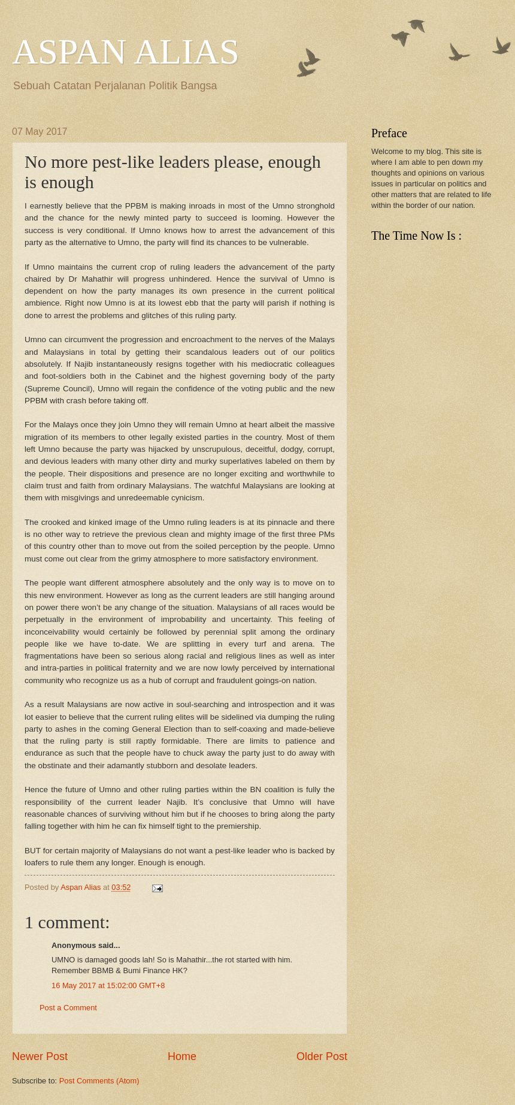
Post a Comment (68, 1007)
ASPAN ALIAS (126, 51)
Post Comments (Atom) (99, 1080)
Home (182, 1056)
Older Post (321, 1056)
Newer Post (40, 1056)
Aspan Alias (81, 887)
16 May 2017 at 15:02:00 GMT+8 (108, 985)
